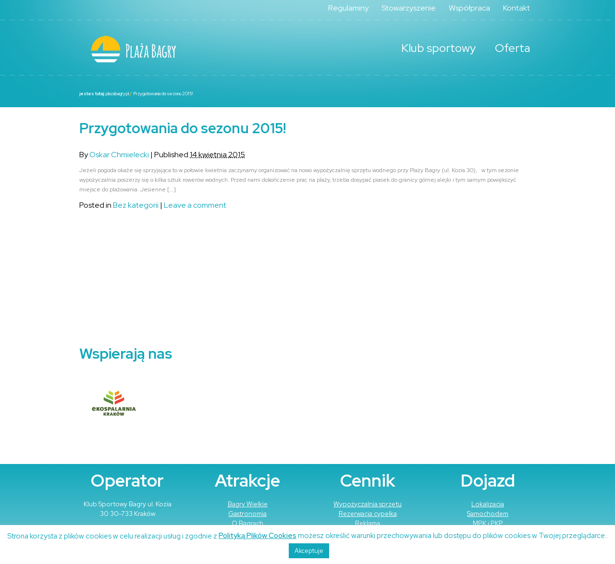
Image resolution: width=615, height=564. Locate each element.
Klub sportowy (438, 47)
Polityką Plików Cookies (257, 535)
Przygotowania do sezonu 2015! (163, 94)
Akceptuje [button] (309, 551)
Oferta (512, 47)
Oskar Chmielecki (119, 155)
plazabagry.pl (117, 94)
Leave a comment (195, 205)
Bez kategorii (136, 205)
